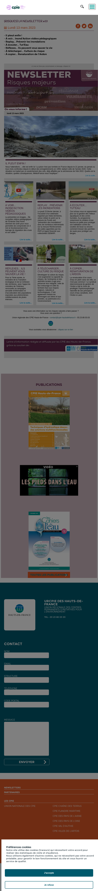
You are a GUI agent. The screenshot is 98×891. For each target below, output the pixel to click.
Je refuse (49, 885)
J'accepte (49, 873)
